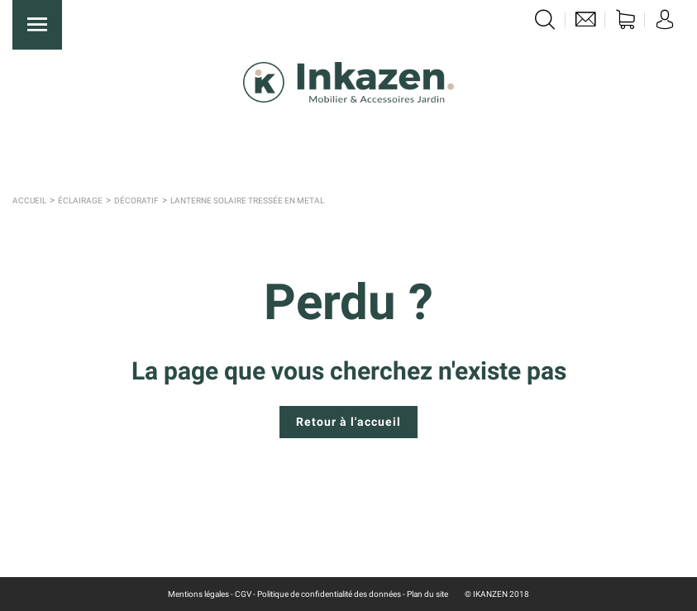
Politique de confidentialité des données (329, 594)
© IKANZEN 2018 (497, 594)
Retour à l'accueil (348, 421)
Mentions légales (198, 594)
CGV (243, 594)
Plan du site (427, 594)
